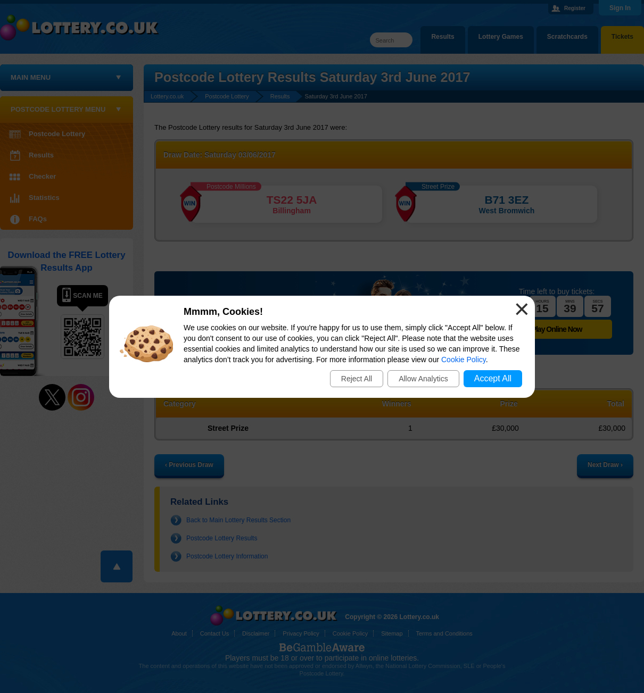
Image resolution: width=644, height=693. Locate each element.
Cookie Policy (463, 359)
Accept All (492, 378)
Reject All (356, 378)
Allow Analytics (423, 378)
